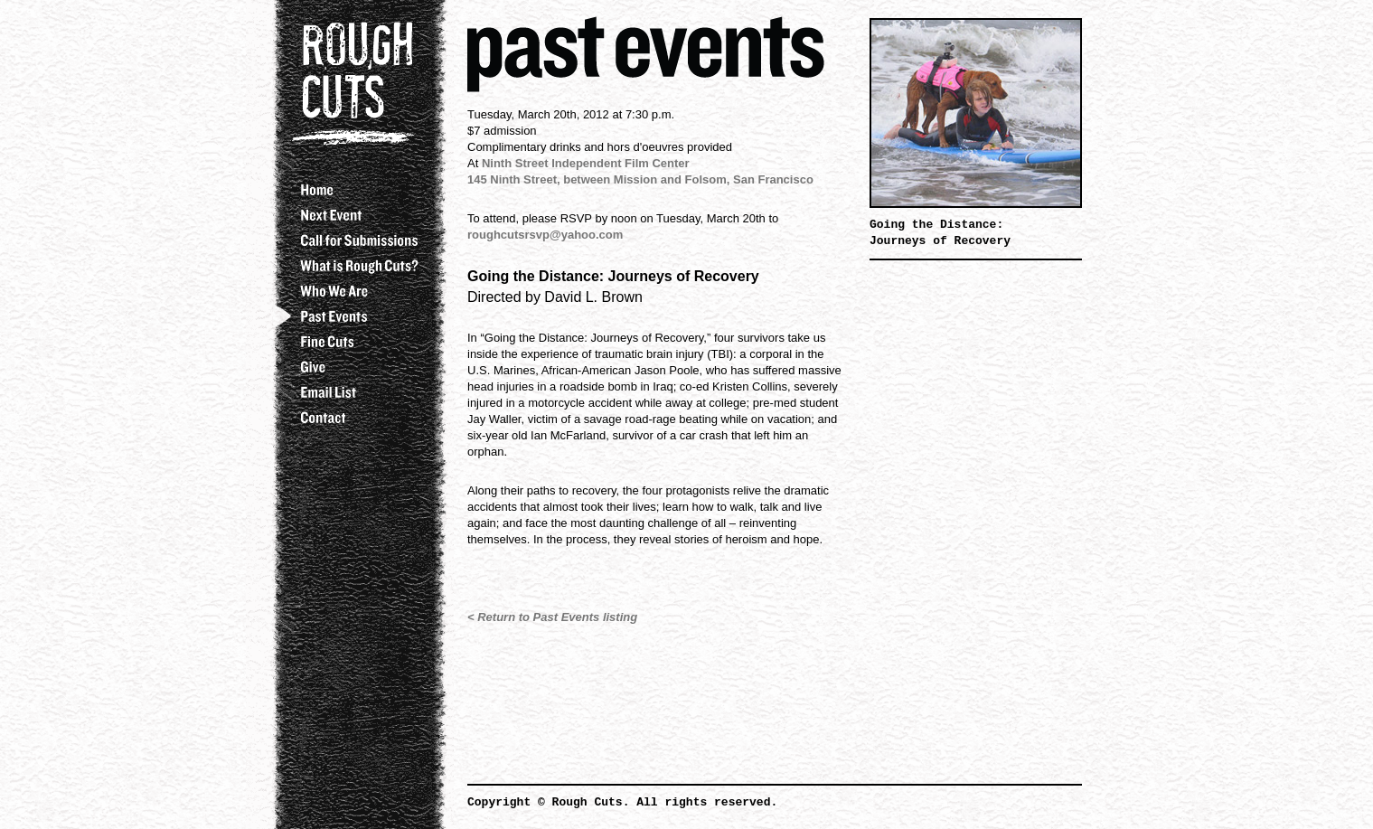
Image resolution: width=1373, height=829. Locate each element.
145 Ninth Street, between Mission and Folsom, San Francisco (640, 179)
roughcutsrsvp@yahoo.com (545, 234)
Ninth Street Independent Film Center (586, 163)
